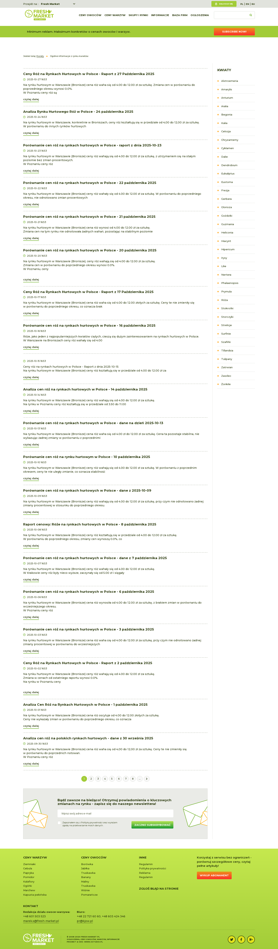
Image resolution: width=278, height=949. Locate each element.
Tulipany (226, 358)
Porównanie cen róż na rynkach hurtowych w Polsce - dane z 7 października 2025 (95, 558)
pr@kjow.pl (85, 921)
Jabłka (85, 868)
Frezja (225, 190)
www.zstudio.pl (93, 942)
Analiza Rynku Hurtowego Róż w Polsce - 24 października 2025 (78, 112)
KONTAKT (30, 906)
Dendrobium (229, 165)
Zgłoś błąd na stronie (159, 888)
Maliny (85, 881)
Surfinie (226, 333)
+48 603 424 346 (113, 916)
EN (247, 4)
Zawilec (226, 375)
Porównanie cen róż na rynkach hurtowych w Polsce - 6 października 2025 (88, 592)
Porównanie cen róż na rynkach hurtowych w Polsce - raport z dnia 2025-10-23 (92, 145)
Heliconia (227, 232)
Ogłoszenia (200, 16)
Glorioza (226, 207)
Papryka (28, 872)
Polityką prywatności (92, 822)
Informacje (160, 16)
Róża (224, 300)
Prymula (226, 291)
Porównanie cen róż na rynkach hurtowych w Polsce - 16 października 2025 (89, 325)
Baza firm (179, 16)
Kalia (224, 123)
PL (241, 4)
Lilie (223, 266)
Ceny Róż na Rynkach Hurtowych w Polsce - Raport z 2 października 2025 (87, 663)
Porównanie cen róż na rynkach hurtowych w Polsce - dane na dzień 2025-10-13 (93, 423)
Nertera (226, 274)
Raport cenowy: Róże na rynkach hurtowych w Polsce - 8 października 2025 (89, 524)
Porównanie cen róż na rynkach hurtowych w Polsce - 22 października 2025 (89, 183)
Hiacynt (226, 241)
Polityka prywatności (152, 868)
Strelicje (226, 325)
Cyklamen (227, 148)
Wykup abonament (214, 875)
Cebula (27, 868)
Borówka (87, 864)
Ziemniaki (29, 864)
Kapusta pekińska (35, 894)
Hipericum (228, 249)
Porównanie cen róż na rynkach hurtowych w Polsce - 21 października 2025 (89, 217)
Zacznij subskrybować (152, 824)
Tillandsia (227, 350)
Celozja (226, 131)
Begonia (226, 114)
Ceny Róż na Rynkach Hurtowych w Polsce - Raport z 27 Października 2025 (88, 74)
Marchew (29, 890)
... (140, 778)
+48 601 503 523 (34, 916)
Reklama (144, 872)
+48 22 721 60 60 (89, 916)
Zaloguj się (226, 4)
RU (253, 4)
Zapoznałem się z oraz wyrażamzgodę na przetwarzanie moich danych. (89, 824)
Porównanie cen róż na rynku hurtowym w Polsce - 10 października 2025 (86, 457)
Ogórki (27, 885)
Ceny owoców (90, 16)
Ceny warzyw (114, 16)
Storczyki (227, 316)
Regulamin (146, 864)
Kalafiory (28, 881)
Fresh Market (50, 3)
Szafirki (226, 341)
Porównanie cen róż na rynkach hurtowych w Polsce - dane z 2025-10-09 (87, 490)
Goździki (226, 215)
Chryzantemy (229, 139)
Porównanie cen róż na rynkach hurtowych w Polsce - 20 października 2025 (89, 250)
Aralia (224, 106)
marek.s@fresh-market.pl (41, 921)
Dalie (224, 156)
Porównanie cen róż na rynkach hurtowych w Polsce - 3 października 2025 (88, 629)
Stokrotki (227, 308)
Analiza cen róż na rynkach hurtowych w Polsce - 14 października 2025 (85, 389)
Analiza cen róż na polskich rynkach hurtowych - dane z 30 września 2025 (88, 738)
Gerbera (226, 198)
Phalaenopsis (229, 282)
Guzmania (227, 224)
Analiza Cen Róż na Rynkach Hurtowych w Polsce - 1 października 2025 (85, 704)
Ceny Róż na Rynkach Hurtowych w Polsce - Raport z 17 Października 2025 (88, 292)
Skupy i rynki (138, 16)
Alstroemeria (229, 80)
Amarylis (226, 89)
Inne (143, 857)
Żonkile (226, 384)
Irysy (224, 257)
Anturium (227, 97)
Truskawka (88, 872)
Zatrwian (227, 367)
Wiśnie (85, 890)
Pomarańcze (89, 894)
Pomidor (28, 877)
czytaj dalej (31, 99)
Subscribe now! (234, 31)
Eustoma (227, 182)
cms (81, 942)
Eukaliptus (228, 173)
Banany (86, 877)
